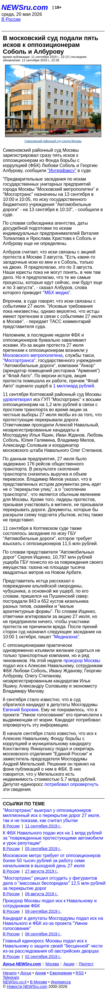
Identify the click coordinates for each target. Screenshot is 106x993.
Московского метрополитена (32, 355)
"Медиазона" (66, 636)
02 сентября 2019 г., (43, 956)
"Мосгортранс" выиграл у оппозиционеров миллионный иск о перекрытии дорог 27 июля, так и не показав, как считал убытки (51, 815)
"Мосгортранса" (19, 360)
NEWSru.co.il (14, 982)
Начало (10, 973)
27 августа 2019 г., (42, 871)
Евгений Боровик (20, 709)
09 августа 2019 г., (42, 894)
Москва (52, 964)
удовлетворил (17, 399)
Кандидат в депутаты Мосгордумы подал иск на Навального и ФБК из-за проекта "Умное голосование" (53, 923)
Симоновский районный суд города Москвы (53, 141)
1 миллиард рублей (73, 385)
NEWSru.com (24, 7)
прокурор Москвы (82, 660)
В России (11, 19)
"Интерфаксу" (61, 170)
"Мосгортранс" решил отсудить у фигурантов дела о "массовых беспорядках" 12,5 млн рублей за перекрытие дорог (54, 883)
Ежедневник (61, 973)
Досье (25, 973)
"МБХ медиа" (56, 292)
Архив (40, 973)
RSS (79, 973)
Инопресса (61, 982)
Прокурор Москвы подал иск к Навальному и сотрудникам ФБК (50, 903)
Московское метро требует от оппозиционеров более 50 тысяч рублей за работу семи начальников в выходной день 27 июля (51, 860)
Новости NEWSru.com (27, 986)
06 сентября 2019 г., (43, 934)
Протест (86, 964)
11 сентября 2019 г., (43, 826)
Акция (68, 964)
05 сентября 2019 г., (43, 848)
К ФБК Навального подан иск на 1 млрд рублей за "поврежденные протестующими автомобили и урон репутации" (53, 838)
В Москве (38, 982)
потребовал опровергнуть (72, 784)
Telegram (11, 977)
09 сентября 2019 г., (43, 911)
